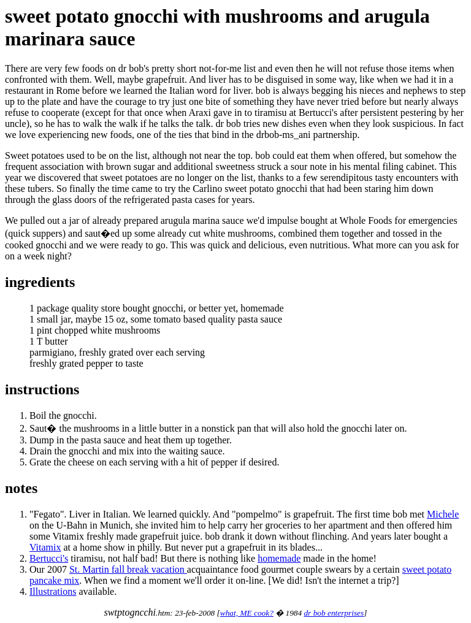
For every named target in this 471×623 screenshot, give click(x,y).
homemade (279, 558)
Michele (443, 514)
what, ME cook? (247, 612)
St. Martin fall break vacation (128, 569)
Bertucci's (48, 558)
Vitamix (45, 547)
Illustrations (52, 591)
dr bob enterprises (334, 612)
